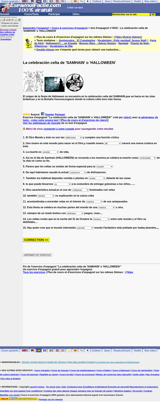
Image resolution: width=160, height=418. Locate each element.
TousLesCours (122, 350)
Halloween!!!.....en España (61, 43)
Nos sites (150, 350)
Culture (96, 350)
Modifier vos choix (10, 395)
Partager (60, 114)
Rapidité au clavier (49, 374)
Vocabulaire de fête (61, 46)
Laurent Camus (37, 387)
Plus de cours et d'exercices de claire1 (84, 120)
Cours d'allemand (121, 370)
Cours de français (60, 370)
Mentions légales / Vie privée (128, 391)
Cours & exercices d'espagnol (70, 28)
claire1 (127, 117)
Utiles (76, 14)
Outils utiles (139, 374)
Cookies (148, 391)
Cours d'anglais (42, 370)
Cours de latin (67, 374)
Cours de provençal (84, 374)
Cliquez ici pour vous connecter (10, 24)
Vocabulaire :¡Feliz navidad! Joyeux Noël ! (123, 40)
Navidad (123, 43)
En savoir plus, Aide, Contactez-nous (64, 387)
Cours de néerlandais (141, 370)
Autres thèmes (132, 37)
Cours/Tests (31, 14)
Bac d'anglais (152, 374)
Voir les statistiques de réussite (42, 123)
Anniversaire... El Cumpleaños (77, 40)
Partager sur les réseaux (51, 399)
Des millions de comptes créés (8, 32)
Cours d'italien (104, 370)
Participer (54, 14)
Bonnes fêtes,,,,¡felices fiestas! (97, 43)
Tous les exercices (34, 272)
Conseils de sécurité (118, 387)
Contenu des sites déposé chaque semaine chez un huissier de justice (78, 391)
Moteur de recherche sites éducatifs (113, 374)
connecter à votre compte (59, 129)
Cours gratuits (9, 350)
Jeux (107, 350)
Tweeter (49, 114)
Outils (137, 350)
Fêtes (118, 37)
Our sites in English (10, 378)
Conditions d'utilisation (95, 387)
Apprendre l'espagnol (36, 28)
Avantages (6, 39)
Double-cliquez (45, 49)
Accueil (4, 14)
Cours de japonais (29, 374)
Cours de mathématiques (82, 370)
